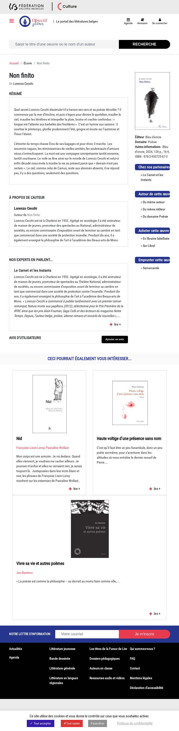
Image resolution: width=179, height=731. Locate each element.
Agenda (14, 657)
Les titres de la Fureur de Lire (108, 649)
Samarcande (151, 268)
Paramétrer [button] (97, 723)
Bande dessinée (59, 658)
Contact (135, 668)
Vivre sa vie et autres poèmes (40, 563)
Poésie (163, 216)
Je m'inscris (144, 634)
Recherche (144, 44)
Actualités (15, 649)
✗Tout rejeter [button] (72, 723)
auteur (160, 202)
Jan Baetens (24, 572)
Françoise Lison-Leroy (30, 448)
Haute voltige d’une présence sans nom (129, 438)
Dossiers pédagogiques (105, 658)
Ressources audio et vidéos (107, 678)
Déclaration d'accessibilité (146, 688)
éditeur (160, 209)
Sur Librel (149, 246)
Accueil (14, 63)
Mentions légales (141, 678)
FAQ (132, 658)
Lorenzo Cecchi (23, 83)
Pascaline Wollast (57, 448)
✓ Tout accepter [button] (40, 723)
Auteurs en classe (101, 668)
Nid (19, 438)
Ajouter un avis (115, 339)
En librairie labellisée (156, 238)
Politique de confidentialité (134, 723)
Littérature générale (62, 668)
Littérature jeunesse (62, 649)
